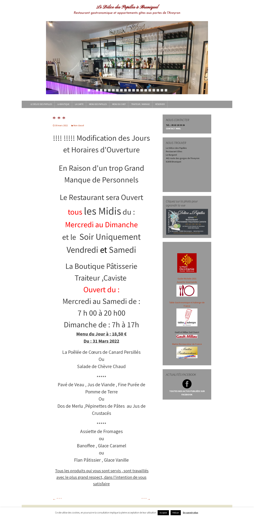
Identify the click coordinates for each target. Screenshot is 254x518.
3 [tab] (97, 90)
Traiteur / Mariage (140, 104)
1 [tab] (89, 90)
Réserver (160, 104)
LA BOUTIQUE (63, 104)
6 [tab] (109, 90)
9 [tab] (121, 90)
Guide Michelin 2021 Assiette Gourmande (186, 287)
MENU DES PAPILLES (98, 104)
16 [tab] (150, 90)
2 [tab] (93, 90)
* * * (57, 499)
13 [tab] (137, 90)
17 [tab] (154, 90)
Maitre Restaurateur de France (187, 344)
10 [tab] (125, 90)
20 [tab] (166, 90)
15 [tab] (145, 90)
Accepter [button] (163, 512)
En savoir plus (190, 512)
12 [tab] (133, 90)
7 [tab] (113, 90)
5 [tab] (105, 90)
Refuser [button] (176, 512)
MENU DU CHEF (119, 104)
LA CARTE (79, 104)
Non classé (79, 125)
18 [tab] (158, 90)
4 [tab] (101, 90)
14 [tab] (141, 90)
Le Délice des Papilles (41, 104)
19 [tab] (162, 90)
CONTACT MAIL (173, 128)
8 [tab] (117, 90)
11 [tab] (129, 90)
